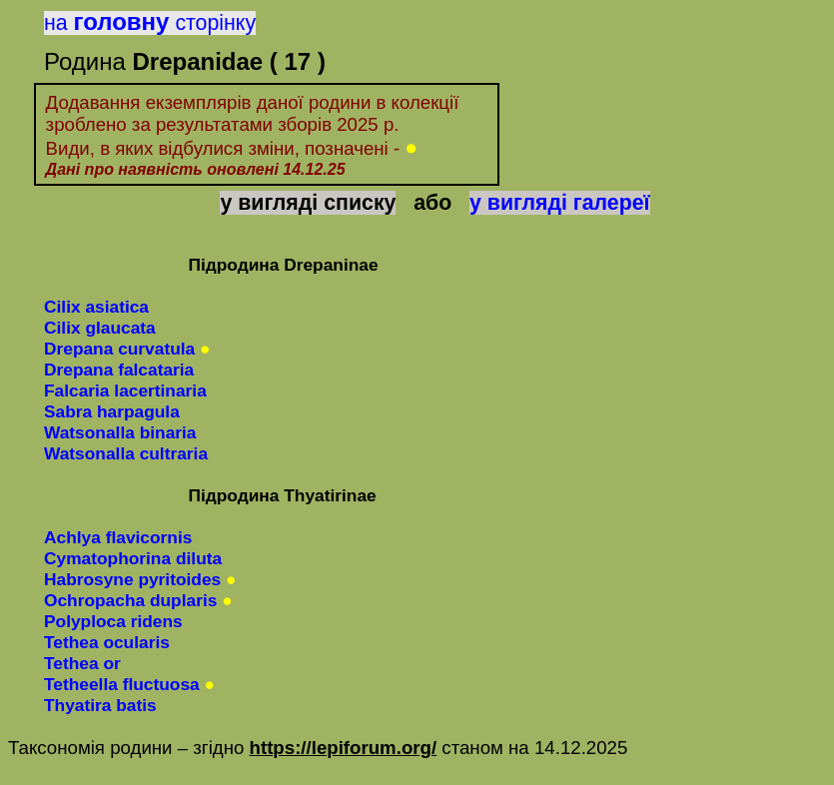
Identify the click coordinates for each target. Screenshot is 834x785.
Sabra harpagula (112, 411)
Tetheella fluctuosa (122, 684)
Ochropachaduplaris (130, 600)
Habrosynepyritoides (132, 579)
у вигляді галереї (559, 203)
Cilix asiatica (96, 307)
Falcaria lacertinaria (125, 390)
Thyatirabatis (100, 705)
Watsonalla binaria (120, 432)
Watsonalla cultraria (126, 453)
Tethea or (82, 663)
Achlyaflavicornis (118, 537)
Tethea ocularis (107, 642)
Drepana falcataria (119, 370)
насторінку (150, 23)
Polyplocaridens (113, 621)
